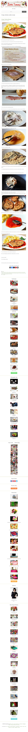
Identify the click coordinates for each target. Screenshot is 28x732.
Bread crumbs (3, 272)
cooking (10, 272)
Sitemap (12, 724)
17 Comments (3, 274)
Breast (6, 272)
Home (23, 726)
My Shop (18, 724)
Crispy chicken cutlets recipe (14, 272)
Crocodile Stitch (17, 726)
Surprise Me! (14, 581)
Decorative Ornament (12, 726)
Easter (25, 726)
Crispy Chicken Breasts (6, 19)
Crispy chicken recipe (19, 272)
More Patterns (14, 718)
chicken (3, 271)
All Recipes (14, 372)
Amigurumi (16, 727)
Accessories (21, 726)
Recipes (9, 724)
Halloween (10, 727)
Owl (6, 726)
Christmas (8, 726)
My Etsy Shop (14, 488)
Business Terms (15, 724)
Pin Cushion (12, 727)
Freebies (19, 727)
